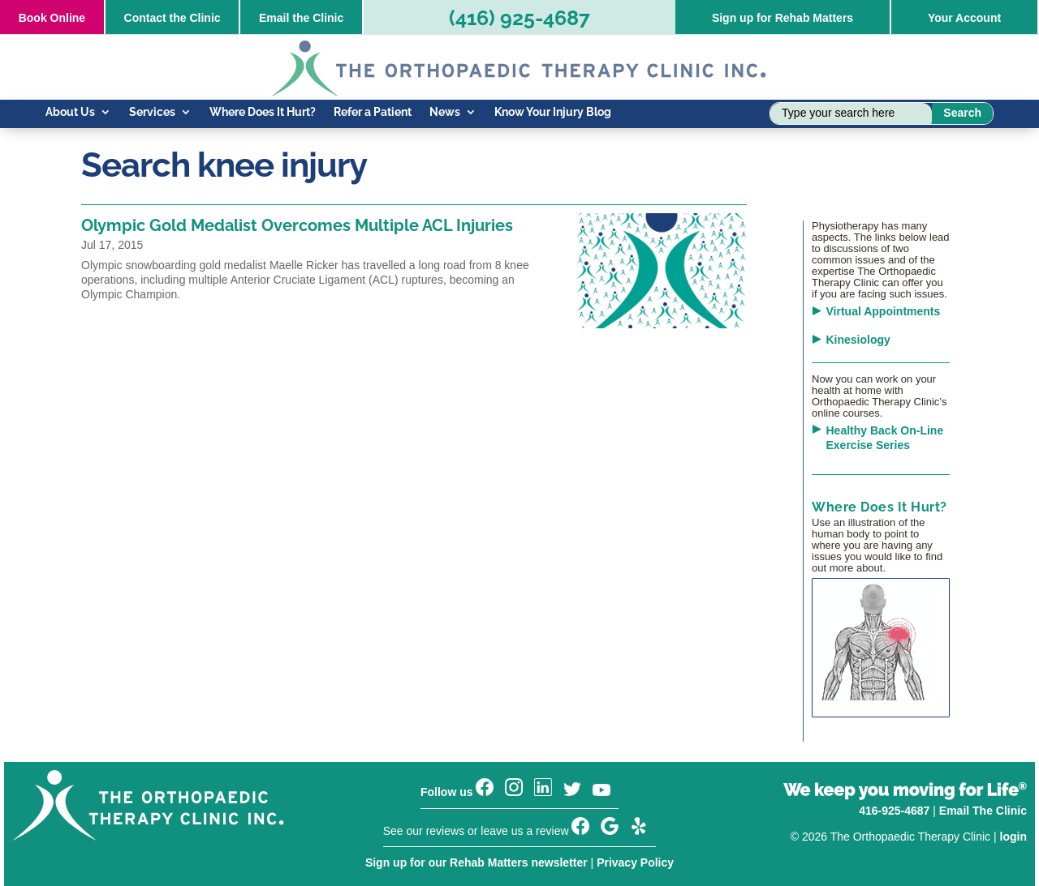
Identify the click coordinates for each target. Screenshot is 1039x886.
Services (152, 112)
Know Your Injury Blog (552, 112)
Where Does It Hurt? (262, 112)
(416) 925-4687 (519, 18)
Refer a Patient (373, 112)
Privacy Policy (635, 862)
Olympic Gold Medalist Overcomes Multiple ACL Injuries (297, 225)
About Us (70, 112)
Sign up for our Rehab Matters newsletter (476, 862)
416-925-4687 (894, 810)
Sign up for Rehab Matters (782, 17)
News (444, 112)
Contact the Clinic (172, 17)
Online (52, 17)
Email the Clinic (301, 17)
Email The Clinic (983, 810)
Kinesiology (858, 339)
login (1013, 836)
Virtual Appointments (883, 311)
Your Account (964, 17)
